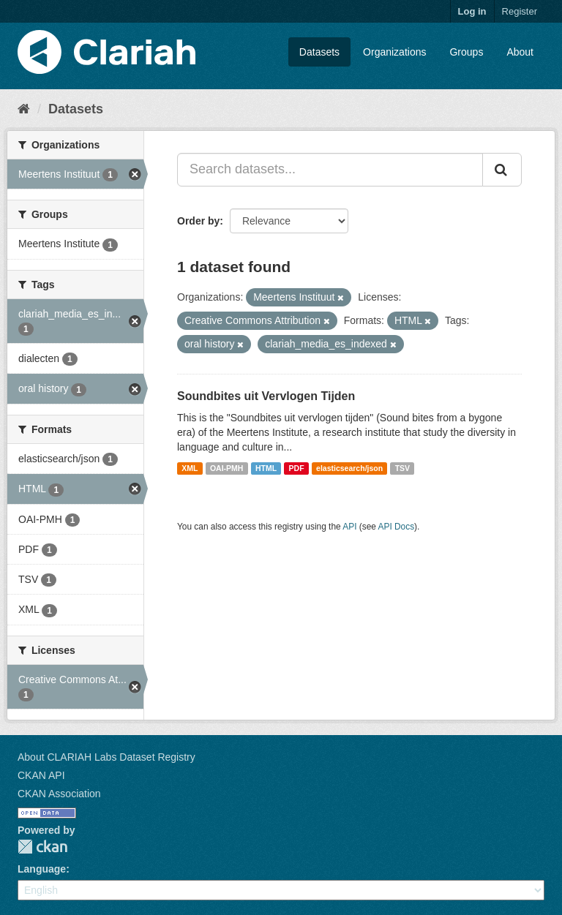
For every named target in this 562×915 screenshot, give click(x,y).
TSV (402, 468)
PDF (296, 468)
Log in (472, 11)
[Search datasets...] (330, 170)
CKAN (42, 846)
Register (519, 11)
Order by (198, 221)
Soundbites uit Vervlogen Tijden (266, 396)
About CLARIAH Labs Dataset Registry (106, 757)
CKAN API (41, 775)
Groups (466, 52)
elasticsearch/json (349, 468)
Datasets (319, 52)
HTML (266, 468)
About (519, 52)
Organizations (394, 52)
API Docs (396, 526)
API (349, 526)
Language (42, 869)
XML (189, 468)
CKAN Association (59, 793)
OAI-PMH (227, 468)
